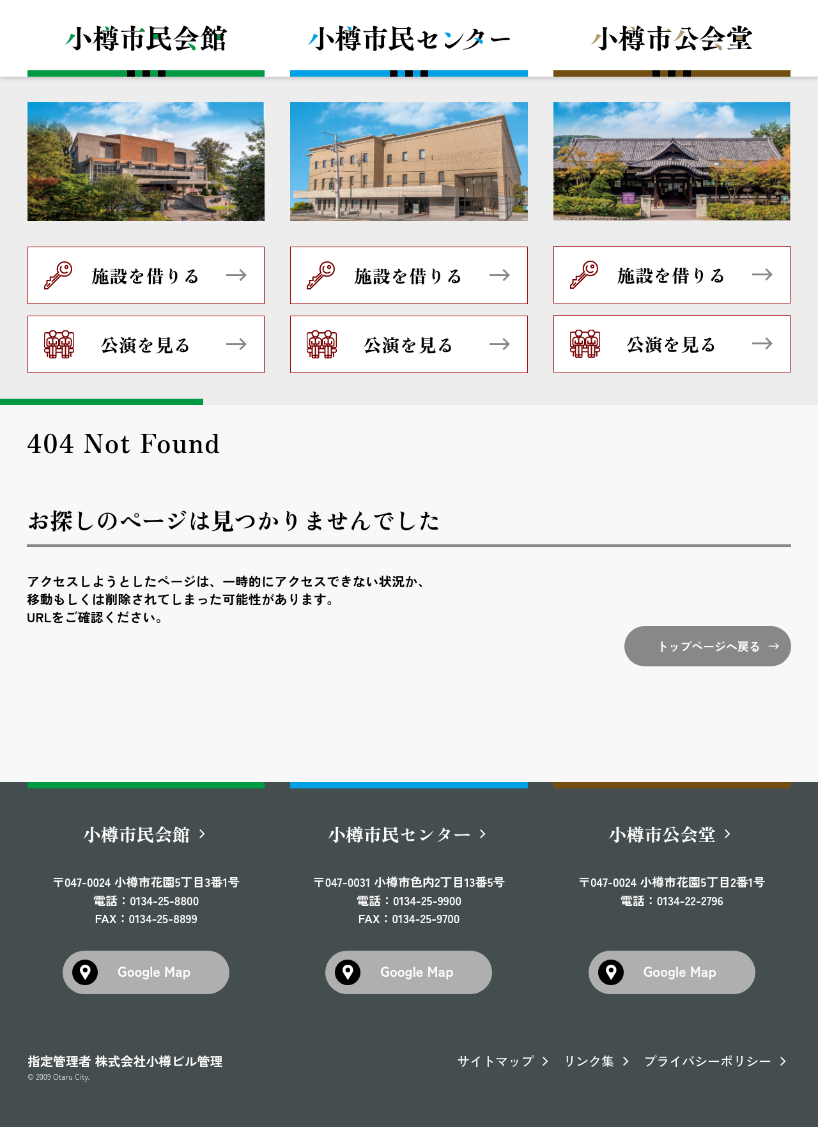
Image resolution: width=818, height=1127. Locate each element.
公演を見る (146, 344)
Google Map (154, 970)
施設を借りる (146, 275)
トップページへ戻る (708, 646)
